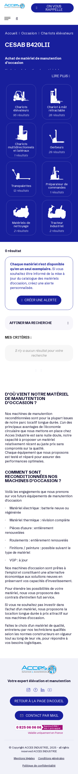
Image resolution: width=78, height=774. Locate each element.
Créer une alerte (39, 300)
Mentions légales (24, 758)
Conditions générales (51, 758)
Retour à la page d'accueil (39, 701)
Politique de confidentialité (39, 765)
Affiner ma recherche (30, 323)
